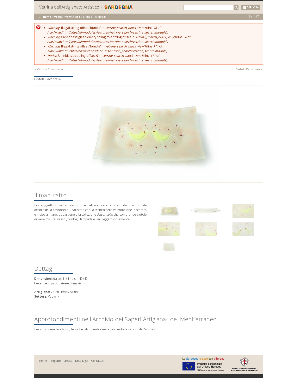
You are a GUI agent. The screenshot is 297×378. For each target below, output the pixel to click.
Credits (68, 361)
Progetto (55, 361)
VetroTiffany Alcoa (67, 17)
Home (47, 17)
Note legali (82, 361)
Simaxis (76, 283)
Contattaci (97, 361)
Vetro (52, 296)
